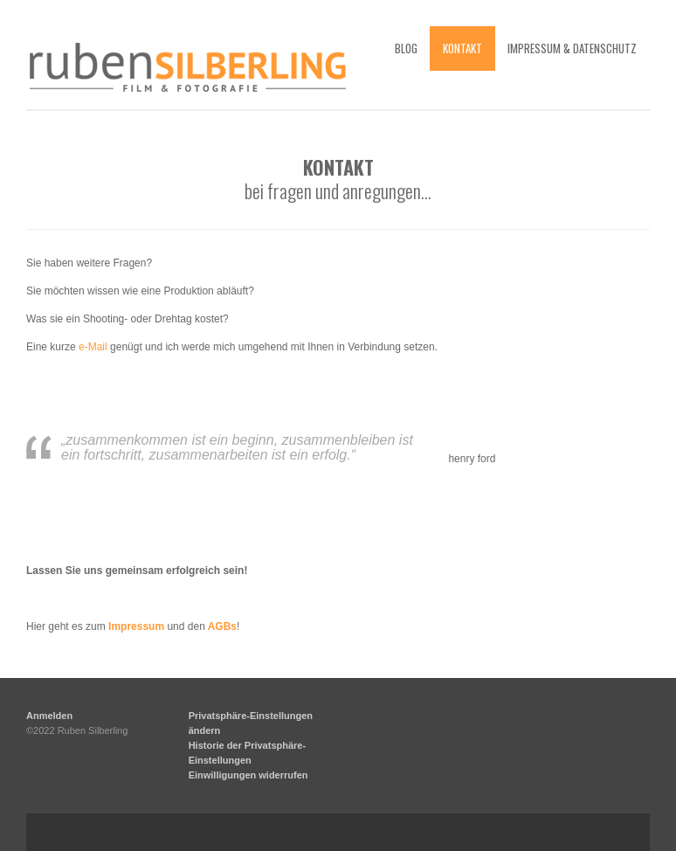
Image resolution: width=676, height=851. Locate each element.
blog (406, 48)
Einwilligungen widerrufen (248, 775)
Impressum (136, 626)
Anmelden (49, 715)
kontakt (462, 48)
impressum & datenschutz (572, 48)
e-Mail (93, 347)
